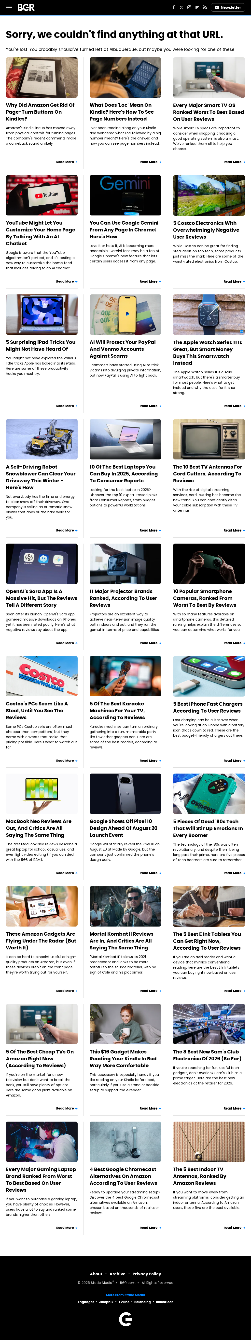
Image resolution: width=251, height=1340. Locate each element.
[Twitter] (181, 7)
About (96, 1274)
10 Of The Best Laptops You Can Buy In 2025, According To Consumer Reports (124, 474)
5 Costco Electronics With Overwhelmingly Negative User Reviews (206, 230)
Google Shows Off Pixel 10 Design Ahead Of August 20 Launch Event (123, 828)
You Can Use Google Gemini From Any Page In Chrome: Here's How (124, 230)
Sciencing (142, 1302)
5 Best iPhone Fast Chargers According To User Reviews (208, 707)
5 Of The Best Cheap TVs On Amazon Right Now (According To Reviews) (40, 1059)
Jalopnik (106, 1302)
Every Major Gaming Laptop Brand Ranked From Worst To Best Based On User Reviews (41, 1179)
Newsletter (228, 7)
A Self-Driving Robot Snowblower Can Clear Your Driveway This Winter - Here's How (41, 477)
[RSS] (205, 7)
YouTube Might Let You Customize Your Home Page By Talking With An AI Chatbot (40, 233)
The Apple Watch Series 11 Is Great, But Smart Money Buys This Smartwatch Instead (207, 352)
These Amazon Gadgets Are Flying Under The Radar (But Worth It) (41, 941)
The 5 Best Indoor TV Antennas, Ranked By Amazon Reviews (199, 1176)
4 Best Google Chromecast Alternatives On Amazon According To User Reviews (123, 1176)
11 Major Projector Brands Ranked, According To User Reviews (123, 598)
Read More (65, 162)
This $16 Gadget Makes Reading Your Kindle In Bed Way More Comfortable (123, 1059)
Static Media (101, 1283)
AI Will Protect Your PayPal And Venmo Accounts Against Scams (123, 349)
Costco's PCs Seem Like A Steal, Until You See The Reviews (37, 710)
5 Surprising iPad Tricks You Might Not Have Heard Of (40, 345)
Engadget (86, 1302)
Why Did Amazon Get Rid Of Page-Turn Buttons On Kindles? (40, 112)
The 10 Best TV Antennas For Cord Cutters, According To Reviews (207, 474)
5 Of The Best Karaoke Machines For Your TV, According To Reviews (117, 710)
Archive (118, 1274)
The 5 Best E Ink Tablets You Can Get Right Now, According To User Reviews (207, 941)
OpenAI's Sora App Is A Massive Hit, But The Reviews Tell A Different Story (41, 598)
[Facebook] (174, 7)
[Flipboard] (197, 7)
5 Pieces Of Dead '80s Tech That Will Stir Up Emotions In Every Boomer (208, 828)
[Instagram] (189, 7)
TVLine (124, 1302)
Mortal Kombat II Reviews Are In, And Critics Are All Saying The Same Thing (121, 941)
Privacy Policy (147, 1274)
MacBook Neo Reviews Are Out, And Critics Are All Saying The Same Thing (38, 828)
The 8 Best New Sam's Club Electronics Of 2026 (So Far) (207, 1055)
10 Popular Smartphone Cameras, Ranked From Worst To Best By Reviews (204, 598)
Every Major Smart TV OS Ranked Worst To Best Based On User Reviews (208, 112)
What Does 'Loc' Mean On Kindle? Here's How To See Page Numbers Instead (122, 112)
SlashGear (164, 1302)
